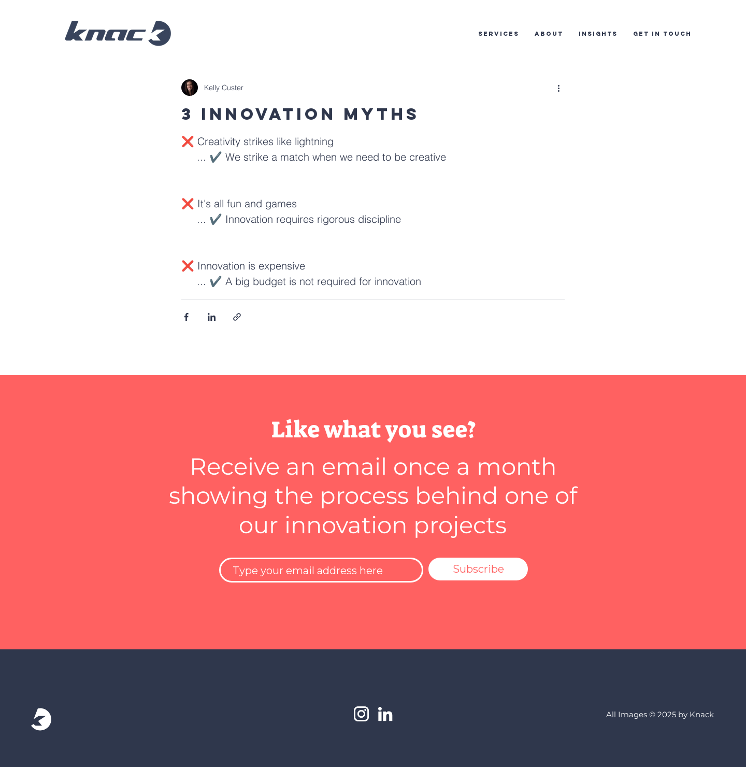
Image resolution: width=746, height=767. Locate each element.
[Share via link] (237, 317)
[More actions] (558, 87)
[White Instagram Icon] (361, 714)
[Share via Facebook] (186, 317)
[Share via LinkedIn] (212, 317)
